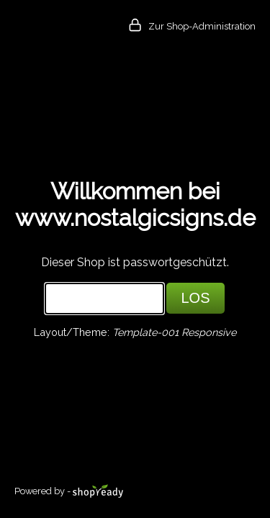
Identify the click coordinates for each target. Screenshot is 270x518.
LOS (195, 298)
